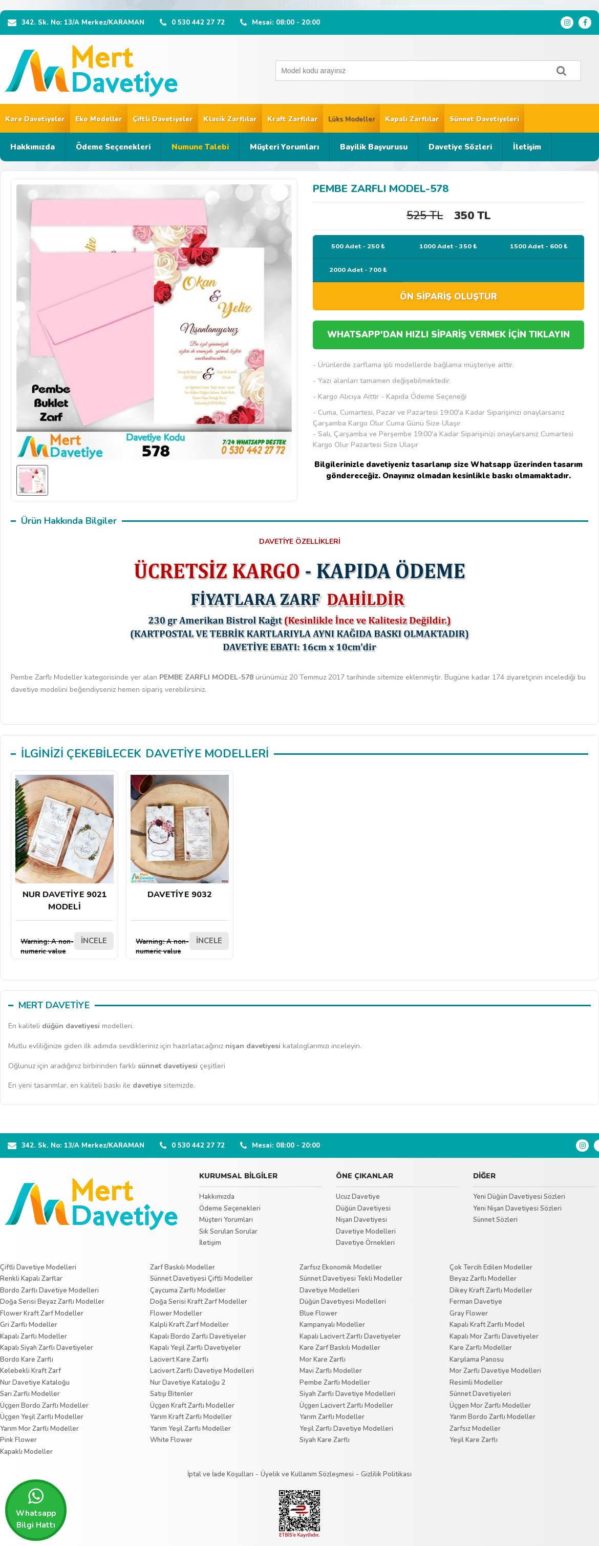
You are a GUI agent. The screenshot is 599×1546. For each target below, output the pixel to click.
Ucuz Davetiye (358, 1196)
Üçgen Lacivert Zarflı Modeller (346, 1405)
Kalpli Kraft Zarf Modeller (189, 1324)
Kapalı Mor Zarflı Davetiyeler (494, 1336)
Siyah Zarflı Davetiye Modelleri (347, 1394)
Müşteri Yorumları (284, 147)
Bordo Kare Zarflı (26, 1359)
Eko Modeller (98, 119)
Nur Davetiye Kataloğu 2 (187, 1382)
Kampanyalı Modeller (332, 1324)
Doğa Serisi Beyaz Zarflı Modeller (52, 1301)
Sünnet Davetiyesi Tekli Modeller (351, 1278)
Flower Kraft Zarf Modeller (41, 1313)
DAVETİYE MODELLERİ (207, 753)
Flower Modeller (176, 1313)
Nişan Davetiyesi (361, 1219)
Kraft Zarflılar (292, 119)
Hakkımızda (32, 147)
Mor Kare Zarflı (323, 1359)
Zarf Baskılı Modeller (182, 1267)
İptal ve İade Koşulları (220, 1474)
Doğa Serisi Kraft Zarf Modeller (198, 1301)
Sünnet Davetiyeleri (484, 119)
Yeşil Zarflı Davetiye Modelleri (346, 1428)
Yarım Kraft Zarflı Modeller (191, 1417)
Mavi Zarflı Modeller (331, 1370)
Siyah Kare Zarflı (325, 1440)
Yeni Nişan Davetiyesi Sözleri (517, 1208)
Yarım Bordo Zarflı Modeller (493, 1417)
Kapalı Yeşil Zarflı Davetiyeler (195, 1347)
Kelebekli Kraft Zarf (30, 1370)
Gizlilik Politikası (386, 1474)
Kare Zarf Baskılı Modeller (340, 1347)
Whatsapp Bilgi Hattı (36, 1508)
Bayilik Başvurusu (374, 147)
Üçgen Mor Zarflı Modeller (490, 1405)
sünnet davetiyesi (168, 1066)
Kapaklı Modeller (26, 1451)
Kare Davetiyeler (35, 119)
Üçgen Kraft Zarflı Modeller (192, 1405)
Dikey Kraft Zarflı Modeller (491, 1290)
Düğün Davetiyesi (363, 1208)
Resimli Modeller (476, 1382)
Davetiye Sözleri (460, 147)
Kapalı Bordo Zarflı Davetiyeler (198, 1336)
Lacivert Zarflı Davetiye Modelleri (202, 1370)
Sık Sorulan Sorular (228, 1231)
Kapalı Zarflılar (412, 119)
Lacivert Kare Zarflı (179, 1359)
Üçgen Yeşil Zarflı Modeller (41, 1417)
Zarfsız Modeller (475, 1428)
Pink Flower (18, 1440)
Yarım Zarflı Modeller (332, 1417)
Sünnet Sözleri (495, 1219)
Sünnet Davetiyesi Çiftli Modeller (201, 1278)
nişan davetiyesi (253, 1046)
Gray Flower (469, 1313)
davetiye (147, 1085)
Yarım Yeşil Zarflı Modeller (190, 1428)
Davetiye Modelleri (366, 1231)
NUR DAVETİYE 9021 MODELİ (64, 844)
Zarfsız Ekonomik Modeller (341, 1267)
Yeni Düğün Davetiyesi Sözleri (519, 1196)
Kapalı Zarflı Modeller (33, 1336)
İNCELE (94, 941)
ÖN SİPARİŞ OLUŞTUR (448, 297)
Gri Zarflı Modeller (28, 1324)
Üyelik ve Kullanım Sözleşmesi (307, 1474)
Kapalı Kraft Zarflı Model (487, 1324)
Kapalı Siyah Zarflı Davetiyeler (46, 1347)
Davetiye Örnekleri (365, 1242)
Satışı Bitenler (171, 1394)
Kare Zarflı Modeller (481, 1347)
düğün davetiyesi (71, 1026)
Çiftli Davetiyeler (163, 119)
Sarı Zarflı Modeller (30, 1394)
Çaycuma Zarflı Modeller (188, 1290)
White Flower (171, 1440)
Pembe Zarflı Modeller (335, 1382)
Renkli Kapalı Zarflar (31, 1278)
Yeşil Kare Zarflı (474, 1440)
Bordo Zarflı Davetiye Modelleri (49, 1290)
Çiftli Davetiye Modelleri (38, 1267)
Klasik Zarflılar (230, 119)
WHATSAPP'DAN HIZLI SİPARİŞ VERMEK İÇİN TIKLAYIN (448, 335)
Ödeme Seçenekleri (113, 147)
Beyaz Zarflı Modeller (483, 1278)
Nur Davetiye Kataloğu (35, 1382)
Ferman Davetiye (476, 1301)
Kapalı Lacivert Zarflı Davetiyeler (350, 1336)
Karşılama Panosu (477, 1359)
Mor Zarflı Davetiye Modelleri (495, 1370)
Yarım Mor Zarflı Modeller (39, 1428)
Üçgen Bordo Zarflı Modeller (44, 1405)
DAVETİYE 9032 (180, 837)
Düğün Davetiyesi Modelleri (343, 1301)
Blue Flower (318, 1313)
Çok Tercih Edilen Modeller (491, 1267)
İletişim (527, 147)
